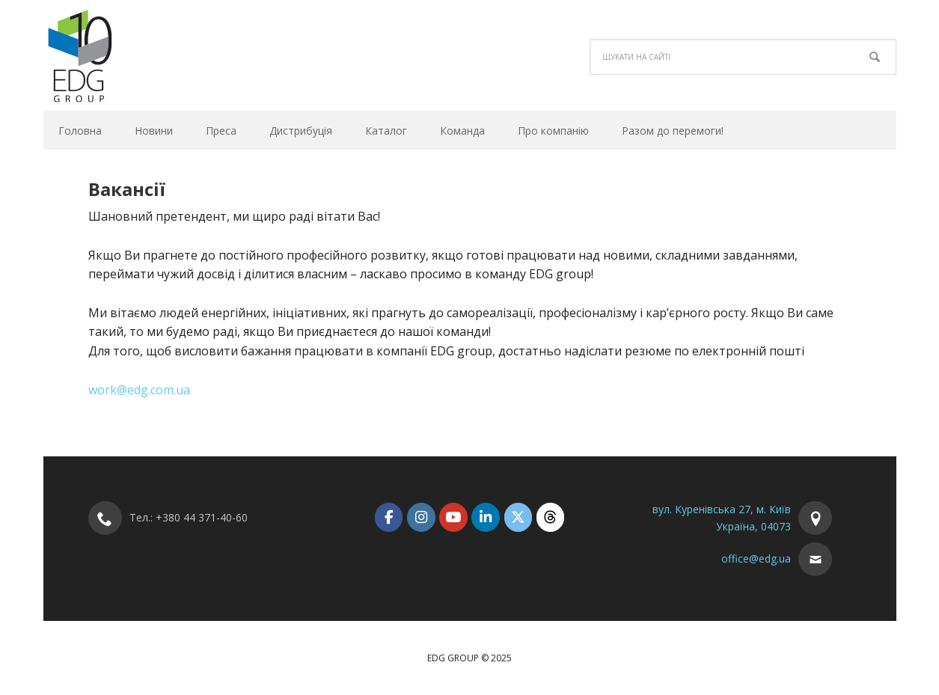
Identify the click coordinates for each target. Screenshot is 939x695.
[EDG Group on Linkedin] (485, 517)
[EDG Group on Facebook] (389, 517)
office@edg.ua (756, 558)
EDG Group (144, 55)
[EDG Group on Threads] (550, 517)
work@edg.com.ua (139, 390)
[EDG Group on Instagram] (421, 517)
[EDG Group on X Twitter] (518, 517)
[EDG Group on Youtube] (453, 517)
